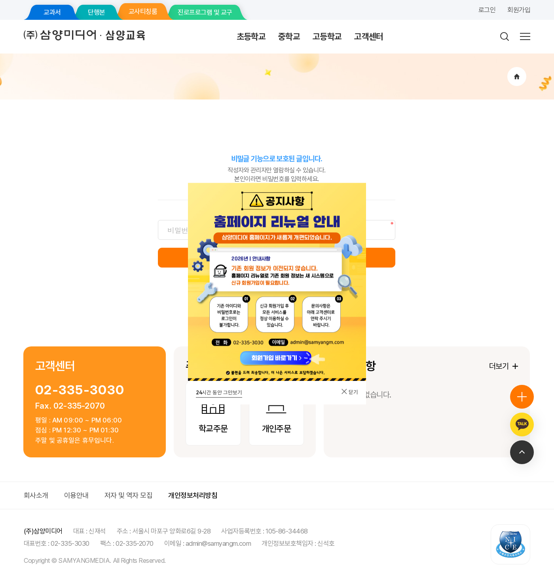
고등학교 (327, 36)
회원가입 (518, 10)
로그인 (486, 10)
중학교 (289, 36)
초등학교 (251, 36)
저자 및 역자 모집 (128, 495)
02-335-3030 (79, 390)
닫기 (349, 392)
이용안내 (76, 495)
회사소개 (36, 495)
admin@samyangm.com (218, 543)
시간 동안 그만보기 (219, 392)
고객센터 (368, 36)
